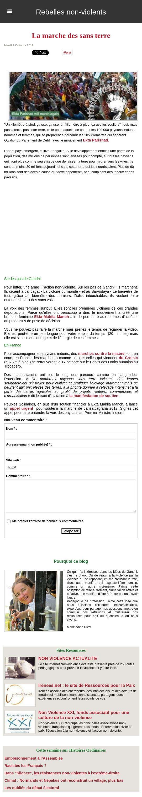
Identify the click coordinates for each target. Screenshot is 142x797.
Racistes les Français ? (21, 765)
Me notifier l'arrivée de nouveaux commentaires (47, 521)
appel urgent (21, 408)
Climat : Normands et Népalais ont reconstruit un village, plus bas (53, 778)
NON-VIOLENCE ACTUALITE (66, 658)
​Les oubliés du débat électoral (27, 785)
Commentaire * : (18, 476)
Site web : (13, 460)
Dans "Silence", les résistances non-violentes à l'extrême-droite (52, 772)
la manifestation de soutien (93, 396)
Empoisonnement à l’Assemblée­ (28, 758)
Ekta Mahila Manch (51, 317)
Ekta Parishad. (96, 140)
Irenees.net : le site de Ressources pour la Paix (85, 685)
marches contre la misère (101, 353)
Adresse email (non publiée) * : (29, 444)
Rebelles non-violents (71, 11)
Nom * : (11, 429)
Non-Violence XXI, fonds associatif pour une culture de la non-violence (82, 714)
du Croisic (128, 358)
